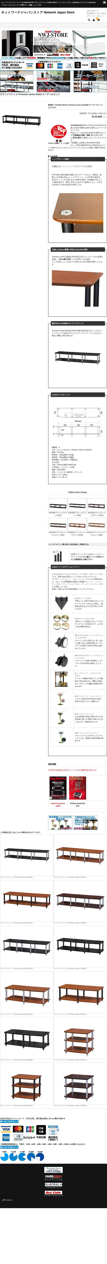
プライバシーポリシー (95, 16)
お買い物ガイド (93, 11)
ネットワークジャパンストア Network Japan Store (38, 12)
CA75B (54, 579)
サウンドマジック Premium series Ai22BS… (17, 969)
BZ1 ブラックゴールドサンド (87, 733)
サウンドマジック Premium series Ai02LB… (71, 1014)
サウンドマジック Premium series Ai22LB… (17, 923)
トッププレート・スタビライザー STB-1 (75, 579)
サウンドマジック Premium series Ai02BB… (17, 1060)
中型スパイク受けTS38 (85, 619)
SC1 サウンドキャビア (85, 714)
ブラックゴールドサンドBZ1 (92, 584)
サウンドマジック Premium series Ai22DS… (71, 923)
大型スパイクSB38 (80, 574)
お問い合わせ (7, 1200)
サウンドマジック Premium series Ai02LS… (17, 1014)
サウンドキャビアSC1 (70, 584)
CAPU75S (92, 577)
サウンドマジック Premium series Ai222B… (17, 877)
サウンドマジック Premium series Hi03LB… (17, 1106)
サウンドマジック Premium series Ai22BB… (71, 969)
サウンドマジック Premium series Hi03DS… (71, 1106)
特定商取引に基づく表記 (96, 13)
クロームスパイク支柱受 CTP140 (73, 166)
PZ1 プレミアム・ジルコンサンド (89, 696)
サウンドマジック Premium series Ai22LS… (71, 877)
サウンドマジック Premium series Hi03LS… (71, 1060)
